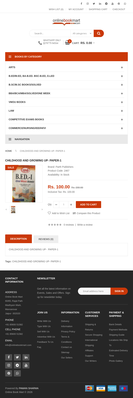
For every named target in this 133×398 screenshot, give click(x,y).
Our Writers (90, 361)
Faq (39, 347)
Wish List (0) (56, 9)
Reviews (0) (46, 239)
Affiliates (89, 350)
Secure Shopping (93, 335)
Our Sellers (66, 357)
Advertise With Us (46, 336)
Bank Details (115, 324)
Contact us (66, 347)
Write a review (84, 224)
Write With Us (44, 321)
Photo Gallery (116, 361)
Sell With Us (43, 331)
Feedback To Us (45, 342)
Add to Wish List (60, 213)
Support (89, 355)
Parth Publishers (64, 166)
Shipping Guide (117, 335)
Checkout (119, 9)
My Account (76, 9)
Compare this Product (88, 213)
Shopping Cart (98, 9)
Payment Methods (118, 329)
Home (8, 151)
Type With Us (44, 326)
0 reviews (69, 224)
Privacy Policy (68, 331)
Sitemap (65, 352)
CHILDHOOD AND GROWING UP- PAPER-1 (42, 151)
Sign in (119, 291)
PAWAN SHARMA (28, 388)
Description (18, 238)
